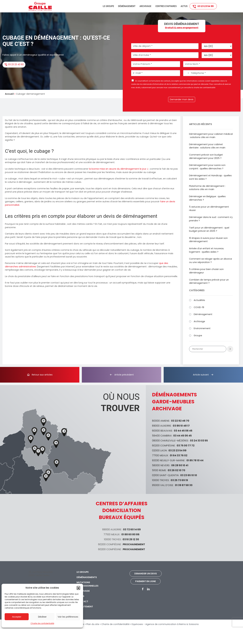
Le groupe (108, 6)
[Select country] (186, 73)
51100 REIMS (159, 470)
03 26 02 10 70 (176, 470)
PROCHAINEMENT (134, 544)
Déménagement (126, 6)
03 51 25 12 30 (131, 539)
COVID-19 (199, 307)
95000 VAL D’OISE (162, 485)
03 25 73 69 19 (179, 480)
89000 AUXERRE (161, 425)
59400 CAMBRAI (162, 435)
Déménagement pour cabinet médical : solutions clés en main (211, 135)
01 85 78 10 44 (194, 460)
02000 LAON (159, 450)
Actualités (199, 300)
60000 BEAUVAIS (162, 430)
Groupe (198, 335)
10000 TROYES (160, 480)
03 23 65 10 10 (188, 475)
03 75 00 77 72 (185, 445)
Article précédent (121, 374)
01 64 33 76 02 (178, 455)
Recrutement (85, 606)
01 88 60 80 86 (130, 534)
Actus (184, 6)
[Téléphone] (207, 73)
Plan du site (92, 624)
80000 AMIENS (160, 421)
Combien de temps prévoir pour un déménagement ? (209, 281)
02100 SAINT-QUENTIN (165, 475)
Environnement (202, 328)
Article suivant (203, 374)
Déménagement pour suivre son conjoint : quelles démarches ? (207, 167)
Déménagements (87, 577)
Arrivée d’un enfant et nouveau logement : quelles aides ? (206, 250)
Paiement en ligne (145, 581)
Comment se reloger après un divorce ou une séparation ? (210, 260)
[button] (78, 587)
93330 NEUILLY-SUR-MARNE (168, 460)
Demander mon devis (181, 99)
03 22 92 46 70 (180, 421)
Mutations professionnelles (87, 584)
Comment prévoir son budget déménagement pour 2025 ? (206, 156)
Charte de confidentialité (42, 623)
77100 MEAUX (160, 455)
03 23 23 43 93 (14, 64)
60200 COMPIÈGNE (163, 445)
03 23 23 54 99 (203, 6)
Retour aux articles (40, 374)
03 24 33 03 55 (199, 440)
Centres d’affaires (166, 6)
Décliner (42, 616)
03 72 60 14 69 (132, 529)
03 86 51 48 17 (181, 425)
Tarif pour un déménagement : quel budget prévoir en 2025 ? (209, 229)
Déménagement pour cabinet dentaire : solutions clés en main (207, 146)
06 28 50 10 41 (179, 465)
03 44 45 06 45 (183, 430)
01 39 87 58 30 (183, 485)
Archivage (145, 6)
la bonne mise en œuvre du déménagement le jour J (118, 168)
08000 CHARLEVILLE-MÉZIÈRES (170, 440)
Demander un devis (145, 573)
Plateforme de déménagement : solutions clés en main (207, 187)
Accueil (9, 93)
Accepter (16, 616)
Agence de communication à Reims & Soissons (172, 624)
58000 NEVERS (161, 465)
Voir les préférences (68, 616)
